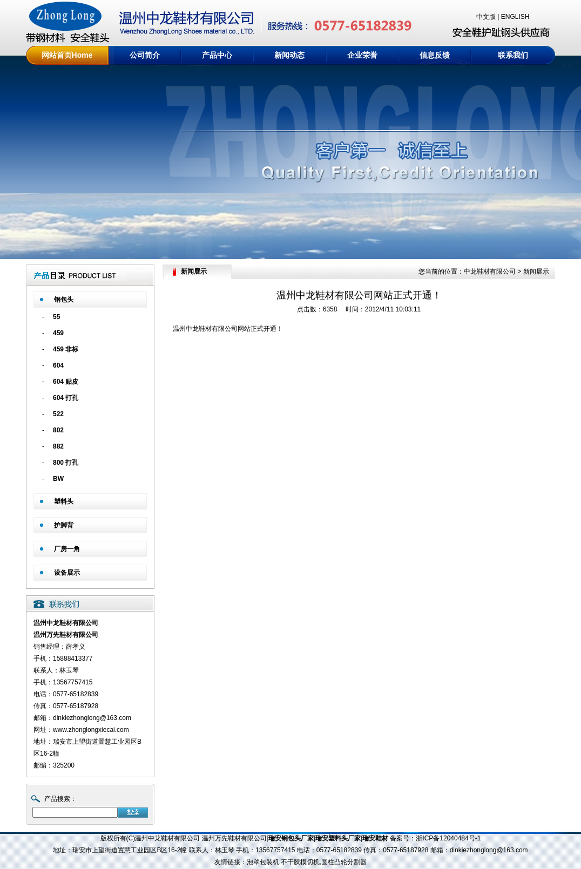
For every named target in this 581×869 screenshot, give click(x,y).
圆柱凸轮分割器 (344, 862)
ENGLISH (515, 17)
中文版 (486, 17)
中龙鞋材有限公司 (490, 271)
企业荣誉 (362, 55)
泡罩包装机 (263, 862)
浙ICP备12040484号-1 (448, 838)
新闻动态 (289, 55)
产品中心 (217, 55)
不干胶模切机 (300, 862)
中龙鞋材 (199, 328)
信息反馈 (435, 55)
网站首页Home (67, 55)
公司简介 (145, 55)
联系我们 (513, 55)
